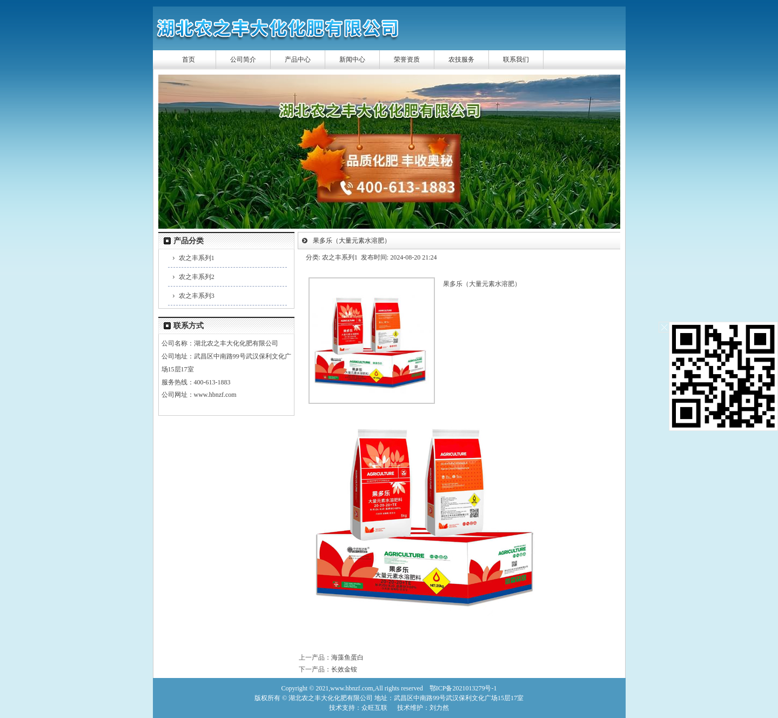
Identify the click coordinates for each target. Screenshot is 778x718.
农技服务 (461, 59)
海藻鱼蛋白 (347, 657)
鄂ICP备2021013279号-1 (463, 688)
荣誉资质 (407, 59)
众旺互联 (374, 708)
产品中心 (298, 59)
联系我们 (516, 59)
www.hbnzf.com (215, 394)
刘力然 (439, 708)
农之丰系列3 (196, 296)
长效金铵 (344, 669)
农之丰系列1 (196, 258)
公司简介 (243, 59)
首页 (188, 59)
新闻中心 (352, 59)
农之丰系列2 (196, 277)
